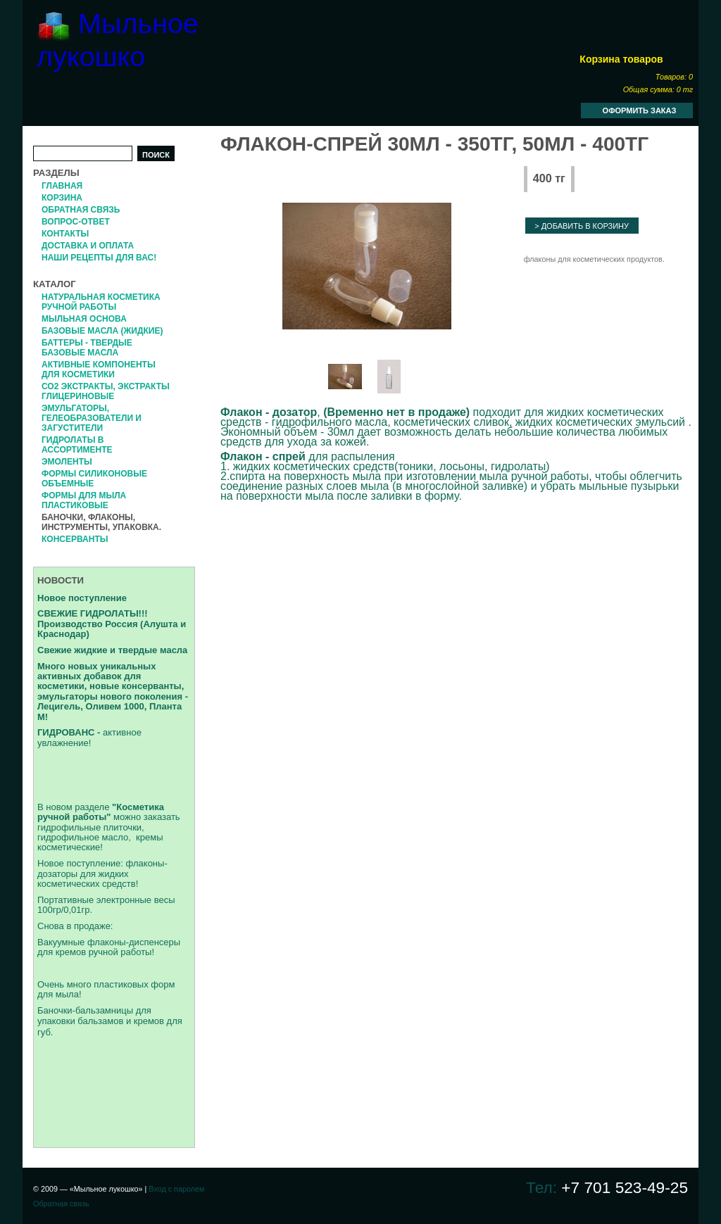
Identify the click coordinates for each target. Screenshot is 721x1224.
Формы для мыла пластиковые (84, 500)
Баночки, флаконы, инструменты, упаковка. (101, 522)
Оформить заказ (640, 110)
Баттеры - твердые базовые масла (87, 348)
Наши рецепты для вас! (99, 258)
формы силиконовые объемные (94, 478)
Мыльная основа (84, 319)
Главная (62, 186)
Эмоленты (67, 462)
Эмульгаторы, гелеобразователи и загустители (92, 418)
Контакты (65, 234)
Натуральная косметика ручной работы (101, 302)
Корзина (62, 198)
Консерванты (75, 539)
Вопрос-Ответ (76, 222)
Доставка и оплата (88, 246)
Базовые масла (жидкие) (102, 331)
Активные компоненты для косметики (99, 369)
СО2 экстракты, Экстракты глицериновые (106, 391)
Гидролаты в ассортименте (77, 445)
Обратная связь (81, 210)
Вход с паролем (176, 1189)
